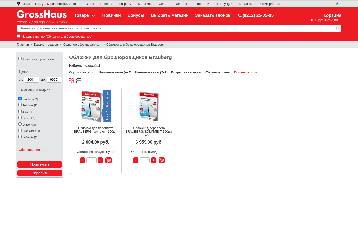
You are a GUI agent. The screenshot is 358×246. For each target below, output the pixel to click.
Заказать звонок (212, 15)
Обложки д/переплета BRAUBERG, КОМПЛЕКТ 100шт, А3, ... (148, 131)
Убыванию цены (218, 72)
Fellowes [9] (29, 105)
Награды (125, 4)
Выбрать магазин (170, 15)
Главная (23, 44)
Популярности (245, 72)
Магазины (145, 4)
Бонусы (136, 15)
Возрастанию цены (186, 72)
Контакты (245, 4)
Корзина (332, 15)
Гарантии (202, 4)
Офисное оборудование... (82, 44)
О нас (90, 4)
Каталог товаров (46, 44)
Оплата (164, 4)
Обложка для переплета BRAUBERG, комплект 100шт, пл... (95, 131)
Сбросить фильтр (31, 150)
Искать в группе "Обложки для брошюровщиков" (54, 36)
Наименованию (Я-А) (151, 72)
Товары (85, 15)
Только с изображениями (38, 59)
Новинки (111, 15)
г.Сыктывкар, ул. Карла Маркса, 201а (46, 4)
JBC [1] (27, 111)
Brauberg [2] (30, 99)
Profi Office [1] (31, 131)
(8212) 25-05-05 (255, 15)
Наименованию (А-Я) (115, 72)
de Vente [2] (29, 137)
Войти (336, 4)
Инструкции (223, 4)
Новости (106, 4)
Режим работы (269, 4)
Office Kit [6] (29, 124)
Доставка (182, 4)
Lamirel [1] (28, 118)
